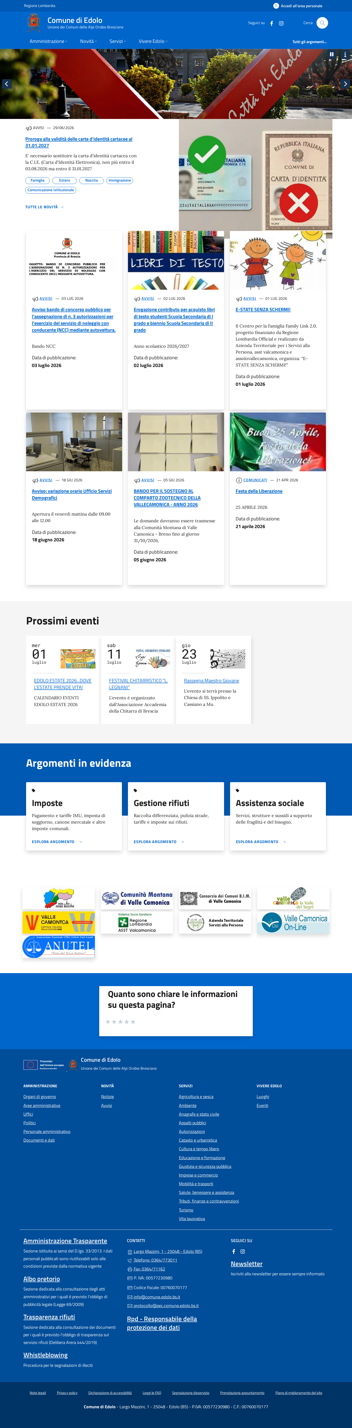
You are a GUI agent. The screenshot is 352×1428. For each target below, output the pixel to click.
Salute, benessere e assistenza (206, 1192)
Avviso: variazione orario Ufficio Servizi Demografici (72, 494)
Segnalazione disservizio (190, 1392)
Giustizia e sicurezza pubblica (205, 1166)
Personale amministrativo (46, 1131)
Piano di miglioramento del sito (298, 1392)
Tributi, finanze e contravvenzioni (209, 1201)
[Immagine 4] (184, 112)
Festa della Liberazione (259, 491)
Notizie (107, 1096)
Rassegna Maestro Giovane (211, 680)
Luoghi (263, 1096)
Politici (29, 1123)
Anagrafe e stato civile (199, 1114)
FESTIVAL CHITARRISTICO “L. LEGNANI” (138, 684)
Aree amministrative (41, 1105)
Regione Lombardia (39, 5)
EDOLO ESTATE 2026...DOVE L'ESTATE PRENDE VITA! (63, 684)
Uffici (28, 1114)
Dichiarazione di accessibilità (110, 1392)
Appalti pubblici (192, 1123)
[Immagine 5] (193, 112)
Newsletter (247, 1263)
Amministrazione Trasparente (65, 1241)
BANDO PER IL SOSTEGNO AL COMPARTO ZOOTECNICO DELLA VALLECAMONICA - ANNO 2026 (167, 497)
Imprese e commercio (198, 1175)
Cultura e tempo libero (199, 1149)
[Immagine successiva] (345, 84)
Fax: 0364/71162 (146, 1269)
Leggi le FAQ (152, 1392)
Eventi (262, 1105)
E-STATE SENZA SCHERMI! (263, 309)
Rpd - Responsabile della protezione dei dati (162, 1323)
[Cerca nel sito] (322, 23)
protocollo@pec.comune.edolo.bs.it (163, 1305)
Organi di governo (39, 1096)
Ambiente (188, 1105)
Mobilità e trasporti (196, 1183)
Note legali (38, 1392)
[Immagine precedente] (7, 84)
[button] (332, 54)
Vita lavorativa (192, 1218)
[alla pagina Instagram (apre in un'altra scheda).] (279, 22)
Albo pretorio (41, 1279)
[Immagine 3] (176, 112)
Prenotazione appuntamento (242, 1392)
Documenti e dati (39, 1140)
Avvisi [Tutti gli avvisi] (46, 298)
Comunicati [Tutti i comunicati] (255, 480)
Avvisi (106, 1105)
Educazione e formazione (202, 1157)
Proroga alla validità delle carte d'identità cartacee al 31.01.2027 (78, 142)
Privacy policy (67, 1392)
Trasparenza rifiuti (49, 1317)
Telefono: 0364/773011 (152, 1260)
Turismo (186, 1210)
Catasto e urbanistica (198, 1140)
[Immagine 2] (167, 112)
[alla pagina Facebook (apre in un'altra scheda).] (270, 22)
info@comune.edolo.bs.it (153, 1297)
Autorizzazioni (192, 1131)
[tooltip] (58, 898)
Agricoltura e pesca (196, 1096)
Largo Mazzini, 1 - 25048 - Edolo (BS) (176, 1251)
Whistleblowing (45, 1355)
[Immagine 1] (158, 112)
